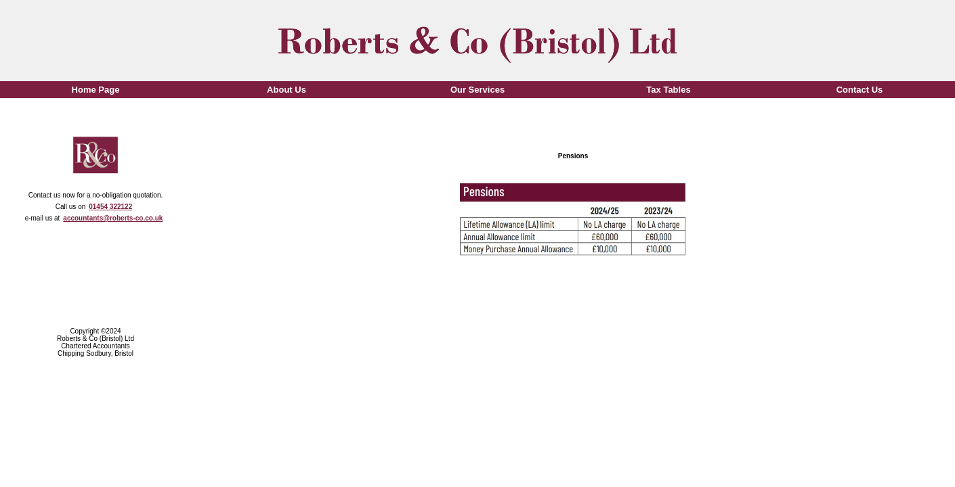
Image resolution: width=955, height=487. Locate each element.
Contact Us (859, 90)
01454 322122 (110, 206)
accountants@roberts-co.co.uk (113, 218)
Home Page (96, 90)
